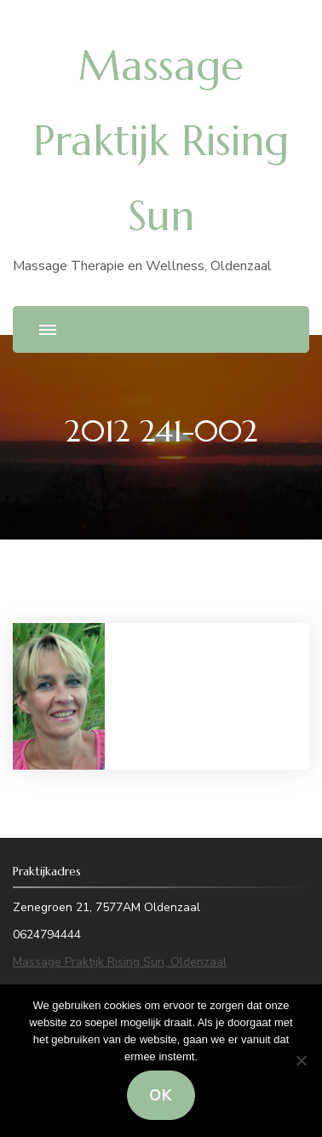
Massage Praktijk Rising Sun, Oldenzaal (120, 962)
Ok (161, 1095)
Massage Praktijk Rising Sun (161, 140)
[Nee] (300, 1060)
